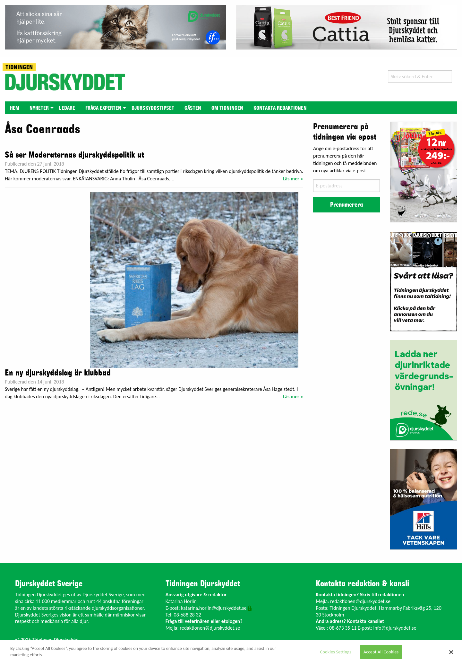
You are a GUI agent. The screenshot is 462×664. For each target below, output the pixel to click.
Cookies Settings (335, 652)
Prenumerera (346, 204)
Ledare (67, 108)
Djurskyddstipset (153, 108)
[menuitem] (14, 107)
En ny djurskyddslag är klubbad (58, 373)
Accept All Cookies (381, 652)
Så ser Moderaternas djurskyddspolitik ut (74, 155)
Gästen (192, 108)
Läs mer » (293, 179)
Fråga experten (103, 108)
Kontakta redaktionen (280, 108)
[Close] (451, 652)
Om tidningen (227, 108)
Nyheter (39, 108)
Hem (14, 108)
